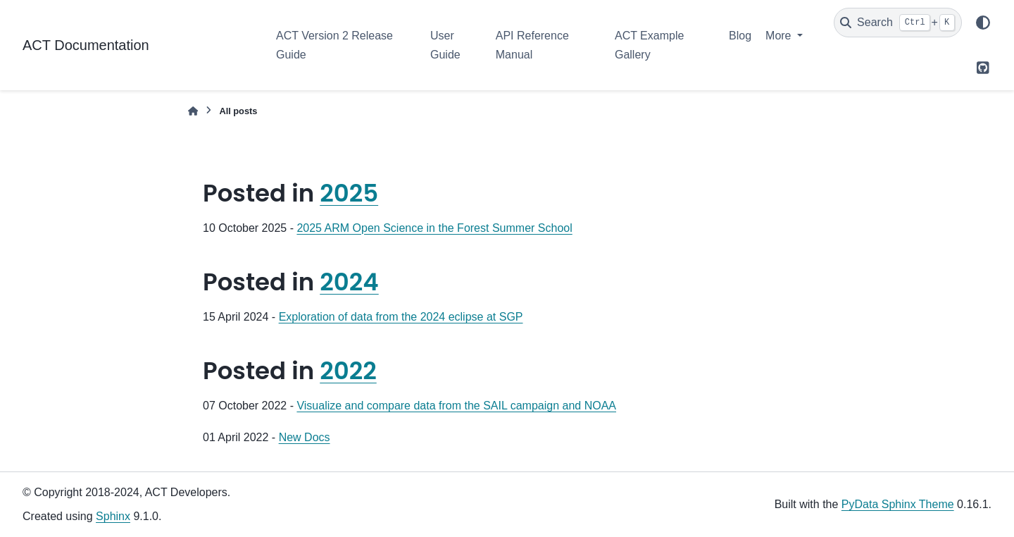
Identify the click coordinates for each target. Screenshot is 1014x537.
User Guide (445, 45)
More (779, 36)
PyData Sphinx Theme (897, 504)
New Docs (304, 437)
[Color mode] (983, 23)
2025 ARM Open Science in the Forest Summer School (434, 228)
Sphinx (113, 516)
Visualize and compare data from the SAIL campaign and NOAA (456, 406)
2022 (348, 371)
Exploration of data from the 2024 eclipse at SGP (401, 317)
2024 (349, 282)
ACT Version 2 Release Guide (334, 45)
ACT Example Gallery (649, 45)
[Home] (193, 111)
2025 (349, 193)
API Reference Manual (532, 45)
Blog (740, 36)
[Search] (898, 22)
